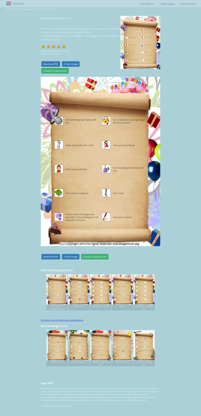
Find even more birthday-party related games (62, 320)
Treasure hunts (188, 3)
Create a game (167, 3)
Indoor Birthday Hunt (46, 9)
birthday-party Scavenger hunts (24, 9)
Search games (147, 3)
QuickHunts (18, 3)
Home (7, 9)
